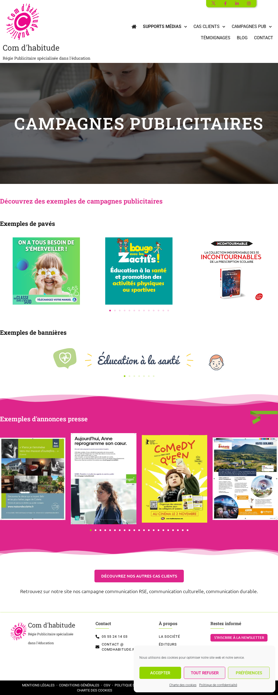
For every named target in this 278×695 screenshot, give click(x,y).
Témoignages (215, 37)
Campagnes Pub (252, 27)
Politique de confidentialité (218, 685)
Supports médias (165, 27)
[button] (110, 310)
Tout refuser (205, 673)
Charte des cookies (182, 685)
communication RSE (126, 591)
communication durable (231, 591)
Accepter (160, 673)
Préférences (249, 673)
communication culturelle (176, 591)
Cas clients (209, 27)
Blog (242, 37)
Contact (263, 37)
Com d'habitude (46, 51)
